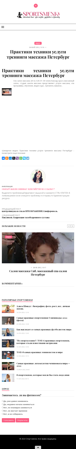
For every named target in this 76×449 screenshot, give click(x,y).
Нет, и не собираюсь (13, 414)
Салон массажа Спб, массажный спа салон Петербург (38, 272)
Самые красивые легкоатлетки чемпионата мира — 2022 (43, 364)
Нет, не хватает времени (15, 411)
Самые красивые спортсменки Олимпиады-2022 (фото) (42, 319)
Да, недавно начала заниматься (18, 404)
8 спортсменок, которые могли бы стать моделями (43, 375)
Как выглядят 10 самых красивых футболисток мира (44, 329)
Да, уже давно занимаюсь (15, 401)
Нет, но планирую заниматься (17, 407)
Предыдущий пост (38, 210)
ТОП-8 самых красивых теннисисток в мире (40, 352)
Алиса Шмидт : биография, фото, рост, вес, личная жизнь (43, 307)
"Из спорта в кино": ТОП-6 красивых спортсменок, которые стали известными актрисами (43, 341)
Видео (38, 43)
